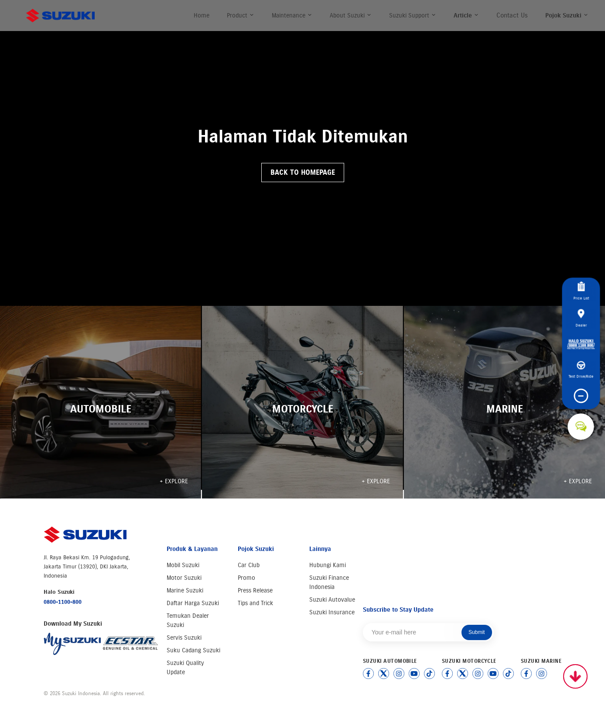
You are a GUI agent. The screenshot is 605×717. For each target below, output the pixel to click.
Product (240, 15)
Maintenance (292, 15)
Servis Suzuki (184, 637)
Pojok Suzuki (566, 15)
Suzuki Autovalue (332, 599)
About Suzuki (351, 15)
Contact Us (512, 15)
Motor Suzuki (184, 578)
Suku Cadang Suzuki (193, 650)
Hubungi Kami (327, 565)
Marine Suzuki (185, 590)
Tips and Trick (255, 603)
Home (201, 15)
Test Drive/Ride (580, 369)
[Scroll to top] (575, 676)
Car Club (249, 565)
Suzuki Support (412, 15)
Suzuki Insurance (332, 612)
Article (466, 15)
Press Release (255, 590)
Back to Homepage (302, 172)
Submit (476, 632)
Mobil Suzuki (183, 565)
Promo (246, 578)
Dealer (581, 318)
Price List (581, 290)
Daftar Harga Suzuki (193, 603)
